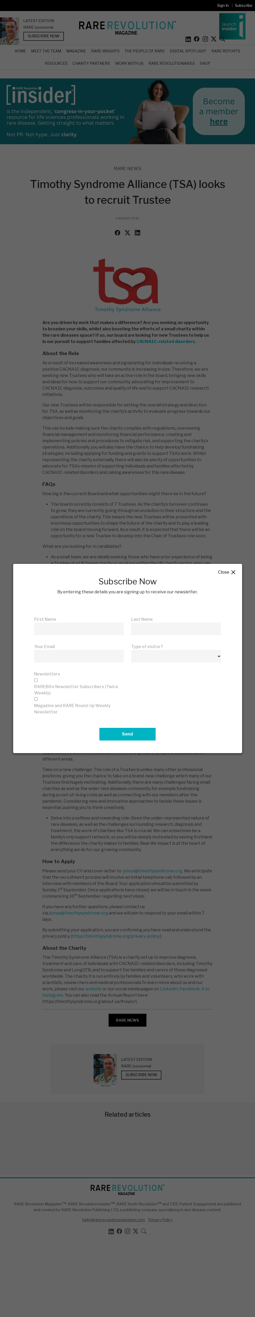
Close (227, 572)
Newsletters (47, 674)
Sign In (223, 5)
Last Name (142, 619)
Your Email (44, 646)
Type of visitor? (147, 646)
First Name (45, 619)
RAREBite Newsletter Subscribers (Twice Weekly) (76, 689)
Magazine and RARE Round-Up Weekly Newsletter (72, 708)
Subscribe (243, 5)
